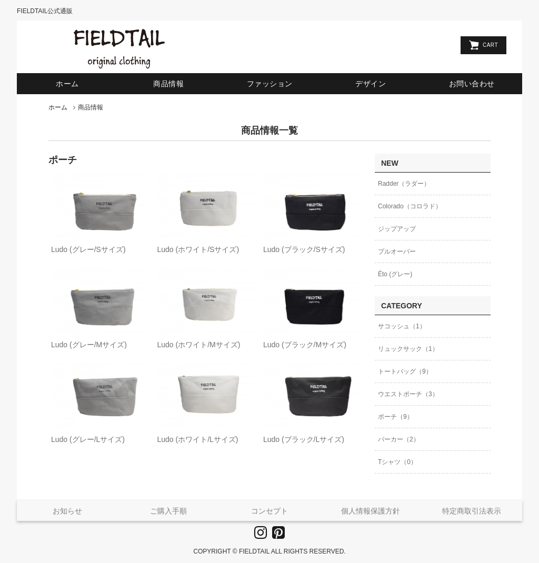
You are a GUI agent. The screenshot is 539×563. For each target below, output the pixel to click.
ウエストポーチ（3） (408, 394)
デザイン (370, 83)
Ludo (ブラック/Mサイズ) (304, 344)
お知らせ (67, 511)
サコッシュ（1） (402, 326)
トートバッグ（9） (405, 371)
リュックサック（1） (408, 349)
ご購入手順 (168, 511)
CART (490, 45)
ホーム (67, 83)
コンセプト (269, 511)
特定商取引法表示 (471, 511)
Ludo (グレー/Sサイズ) (88, 249)
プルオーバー (397, 251)
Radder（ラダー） (404, 183)
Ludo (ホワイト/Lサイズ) (197, 439)
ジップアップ (397, 229)
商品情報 (168, 83)
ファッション (270, 83)
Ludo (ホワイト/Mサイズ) (198, 344)
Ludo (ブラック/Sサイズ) (304, 249)
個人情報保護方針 (370, 511)
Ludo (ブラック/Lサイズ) (303, 439)
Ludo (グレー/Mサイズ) (89, 344)
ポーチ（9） (395, 416)
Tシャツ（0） (397, 462)
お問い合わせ (472, 83)
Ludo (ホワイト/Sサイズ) (198, 249)
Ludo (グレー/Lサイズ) (88, 439)
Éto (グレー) (395, 274)
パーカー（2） (399, 439)
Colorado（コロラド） (410, 206)
